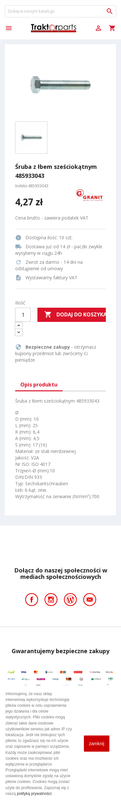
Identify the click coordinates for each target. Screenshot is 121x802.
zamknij (96, 743)
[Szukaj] (60, 11)
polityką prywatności (34, 793)
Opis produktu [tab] (38, 384)
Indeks (21, 186)
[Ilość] (23, 315)
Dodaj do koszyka (75, 315)
